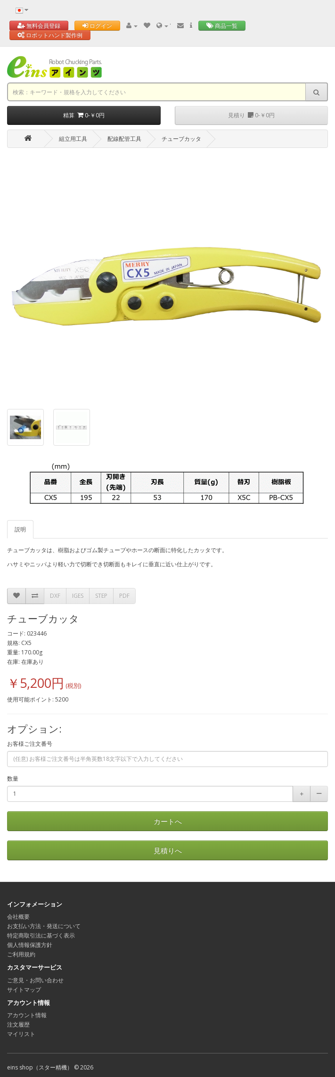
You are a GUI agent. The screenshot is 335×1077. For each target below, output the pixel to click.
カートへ (168, 821)
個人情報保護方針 (29, 945)
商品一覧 (221, 26)
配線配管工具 (124, 139)
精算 (84, 115)
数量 (12, 779)
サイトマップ (24, 990)
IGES (77, 596)
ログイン (97, 26)
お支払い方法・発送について (44, 926)
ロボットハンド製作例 (49, 35)
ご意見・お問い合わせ (35, 980)
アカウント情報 (27, 1015)
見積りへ (168, 850)
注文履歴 (18, 1024)
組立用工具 (73, 139)
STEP (101, 596)
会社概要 (18, 917)
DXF (55, 596)
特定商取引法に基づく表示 (41, 935)
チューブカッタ (181, 139)
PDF (124, 596)
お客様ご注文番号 (29, 744)
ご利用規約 (21, 954)
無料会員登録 (38, 26)
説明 (20, 529)
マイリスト (21, 1034)
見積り (251, 115)
